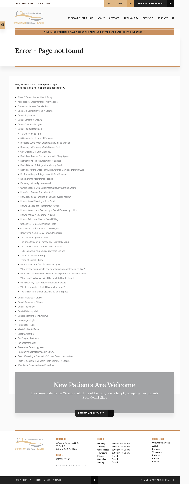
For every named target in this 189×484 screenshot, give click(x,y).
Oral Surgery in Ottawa (28, 338)
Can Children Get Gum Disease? (35, 151)
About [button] (101, 18)
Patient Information (27, 343)
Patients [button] (147, 18)
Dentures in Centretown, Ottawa (33, 316)
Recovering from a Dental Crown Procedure (41, 233)
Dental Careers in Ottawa (30, 120)
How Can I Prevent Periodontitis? (36, 192)
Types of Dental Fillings (31, 260)
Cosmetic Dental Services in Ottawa (35, 111)
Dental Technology (27, 306)
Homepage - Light (26, 320)
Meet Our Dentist (26, 334)
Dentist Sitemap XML (28, 311)
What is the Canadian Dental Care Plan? (36, 365)
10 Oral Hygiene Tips (30, 133)
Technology (130, 18)
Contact (162, 18)
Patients (156, 455)
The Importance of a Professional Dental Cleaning (44, 242)
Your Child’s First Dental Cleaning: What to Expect (44, 291)
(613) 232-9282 (115, 3)
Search (47, 480)
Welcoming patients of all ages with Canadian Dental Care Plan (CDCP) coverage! (93, 32)
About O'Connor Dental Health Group (35, 97)
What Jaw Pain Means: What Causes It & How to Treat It (47, 278)
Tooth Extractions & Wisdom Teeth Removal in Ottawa (44, 361)
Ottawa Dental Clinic (80, 18)
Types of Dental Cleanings (33, 255)
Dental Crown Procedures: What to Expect (40, 160)
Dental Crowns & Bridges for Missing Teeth (41, 165)
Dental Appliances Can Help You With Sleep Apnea (44, 156)
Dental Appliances (26, 115)
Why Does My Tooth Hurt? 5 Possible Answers (43, 282)
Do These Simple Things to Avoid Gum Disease (43, 174)
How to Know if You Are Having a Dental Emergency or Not (48, 210)
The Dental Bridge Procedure (34, 237)
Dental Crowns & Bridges (30, 124)
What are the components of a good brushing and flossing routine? (52, 269)
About (155, 446)
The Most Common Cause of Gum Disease (41, 246)
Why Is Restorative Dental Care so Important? (42, 287)
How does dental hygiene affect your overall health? (45, 197)
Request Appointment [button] (150, 3)
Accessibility (35, 480)
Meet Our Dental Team (28, 329)
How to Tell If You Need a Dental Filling (39, 219)
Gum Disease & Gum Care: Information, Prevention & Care (48, 188)
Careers (155, 458)
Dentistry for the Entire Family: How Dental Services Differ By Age (52, 169)
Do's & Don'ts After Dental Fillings (36, 179)
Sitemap (57, 480)
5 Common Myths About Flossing (36, 138)
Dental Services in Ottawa (30, 302)
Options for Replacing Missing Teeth (38, 224)
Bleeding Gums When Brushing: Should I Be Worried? (45, 142)
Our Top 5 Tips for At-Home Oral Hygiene (40, 228)
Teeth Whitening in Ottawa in (46, 356)
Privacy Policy (21, 480)
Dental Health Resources (30, 129)
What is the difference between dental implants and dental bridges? (53, 273)
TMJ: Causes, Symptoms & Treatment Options (42, 251)
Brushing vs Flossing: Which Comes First (40, 147)
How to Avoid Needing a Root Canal (37, 201)
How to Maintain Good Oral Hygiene (37, 215)
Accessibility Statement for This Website (38, 101)
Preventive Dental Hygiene (31, 347)
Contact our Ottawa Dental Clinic (33, 106)
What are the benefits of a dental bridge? (40, 264)
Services (156, 449)
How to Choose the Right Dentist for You (40, 206)
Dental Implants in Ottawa (30, 297)
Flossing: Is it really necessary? (35, 183)
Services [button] (114, 18)
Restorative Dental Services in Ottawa (36, 352)
